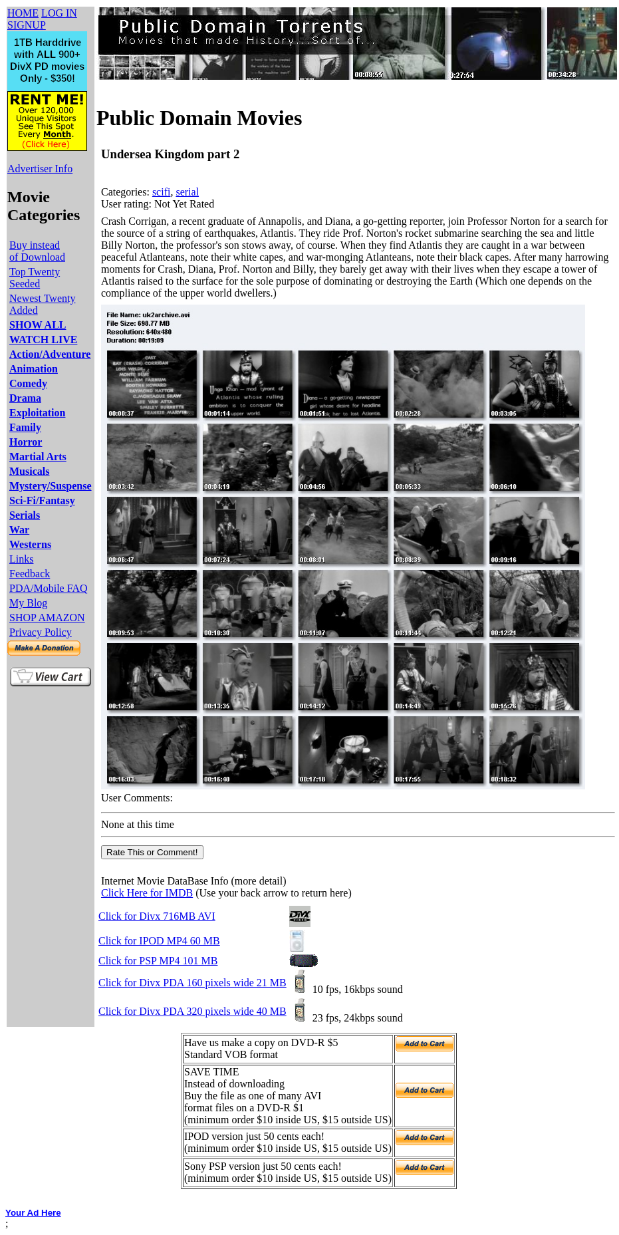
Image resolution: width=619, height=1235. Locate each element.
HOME (23, 13)
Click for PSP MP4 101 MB (157, 960)
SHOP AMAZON (47, 617)
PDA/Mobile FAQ (48, 588)
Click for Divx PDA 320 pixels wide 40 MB (192, 1011)
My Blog (28, 603)
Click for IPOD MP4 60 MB (159, 940)
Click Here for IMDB (147, 892)
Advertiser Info (39, 168)
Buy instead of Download (37, 251)
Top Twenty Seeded (34, 277)
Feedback (29, 573)
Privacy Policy (40, 632)
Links (21, 559)
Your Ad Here (33, 1213)
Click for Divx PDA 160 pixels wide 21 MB (192, 982)
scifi (161, 192)
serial (187, 192)
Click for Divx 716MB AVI (156, 916)
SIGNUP (26, 25)
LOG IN (59, 13)
